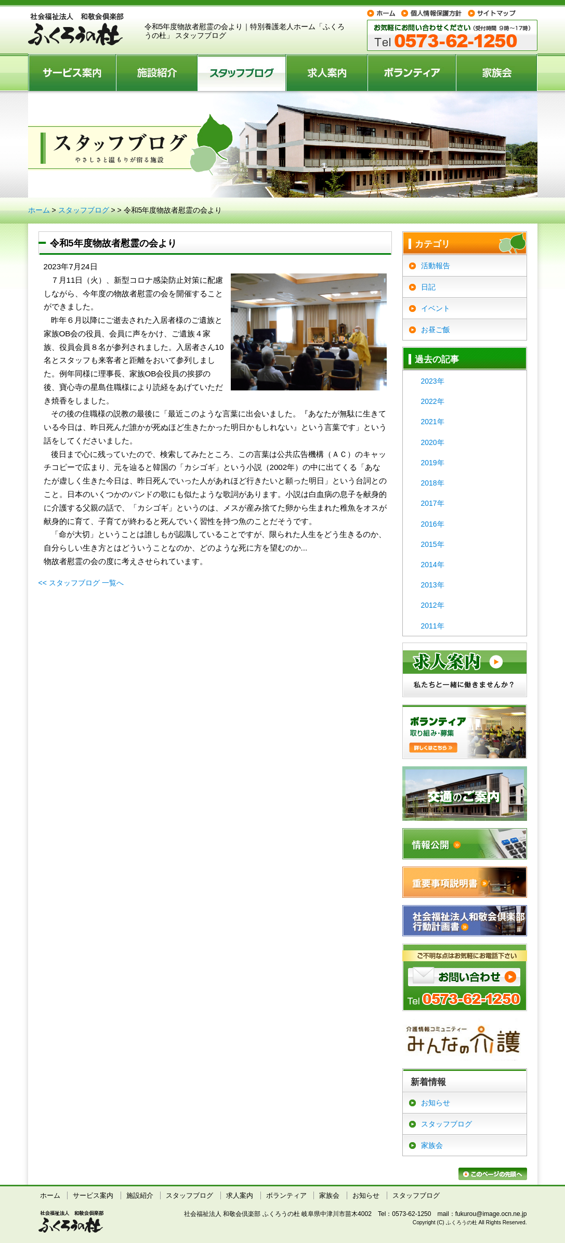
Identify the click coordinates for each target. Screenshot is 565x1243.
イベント (435, 308)
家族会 (496, 72)
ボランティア (412, 72)
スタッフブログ (242, 72)
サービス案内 (72, 72)
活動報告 (435, 265)
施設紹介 (157, 72)
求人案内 (327, 72)
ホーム (39, 210)
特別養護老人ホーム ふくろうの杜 (76, 29)
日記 (428, 287)
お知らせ (435, 1102)
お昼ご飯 (435, 329)
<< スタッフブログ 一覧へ (81, 583)
